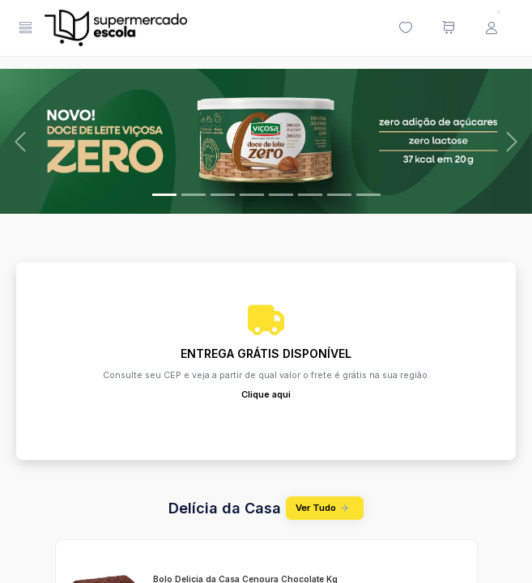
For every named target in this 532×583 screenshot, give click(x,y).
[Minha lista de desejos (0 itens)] (405, 28)
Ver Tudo (325, 508)
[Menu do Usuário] (491, 28)
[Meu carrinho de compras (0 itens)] (448, 28)
